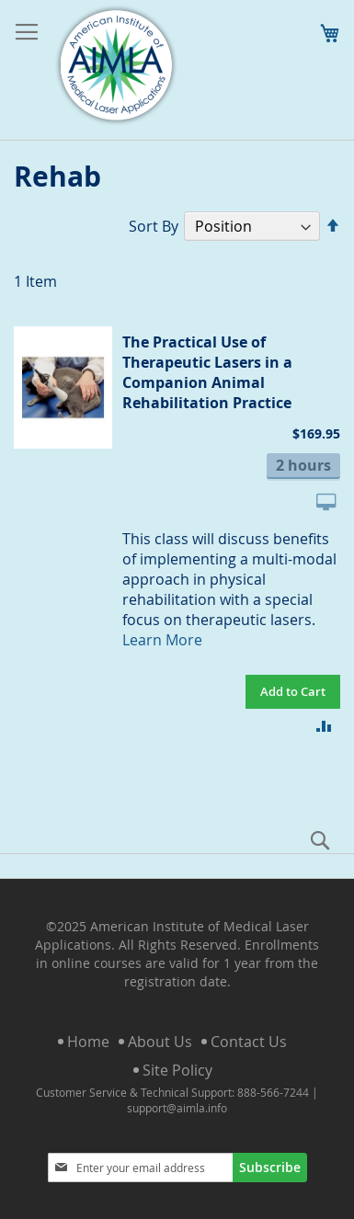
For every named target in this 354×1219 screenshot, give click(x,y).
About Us (160, 1041)
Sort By (153, 226)
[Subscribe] (270, 1167)
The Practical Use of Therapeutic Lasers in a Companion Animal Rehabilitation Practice (207, 372)
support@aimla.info (177, 1107)
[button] (324, 725)
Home (88, 1041)
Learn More (162, 640)
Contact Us (249, 1041)
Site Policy (177, 1070)
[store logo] (115, 66)
